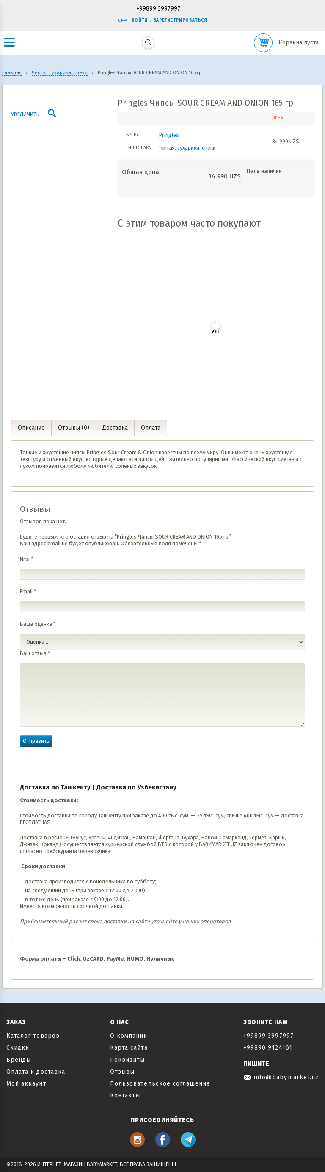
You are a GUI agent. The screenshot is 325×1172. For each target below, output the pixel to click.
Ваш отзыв (35, 653)
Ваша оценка (38, 624)
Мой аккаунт (26, 1083)
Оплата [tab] (150, 427)
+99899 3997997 (158, 9)
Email (28, 591)
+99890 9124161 (267, 1047)
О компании (129, 1035)
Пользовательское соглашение (160, 1083)
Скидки (17, 1047)
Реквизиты (127, 1060)
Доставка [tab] (115, 427)
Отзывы (122, 1071)
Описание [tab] (31, 427)
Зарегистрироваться (180, 20)
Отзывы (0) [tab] (73, 427)
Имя (26, 558)
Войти (133, 20)
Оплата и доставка (35, 1071)
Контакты (125, 1095)
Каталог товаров (33, 1035)
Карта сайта (129, 1047)
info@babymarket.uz (281, 1077)
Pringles (169, 135)
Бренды (18, 1060)
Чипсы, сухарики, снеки (187, 147)
